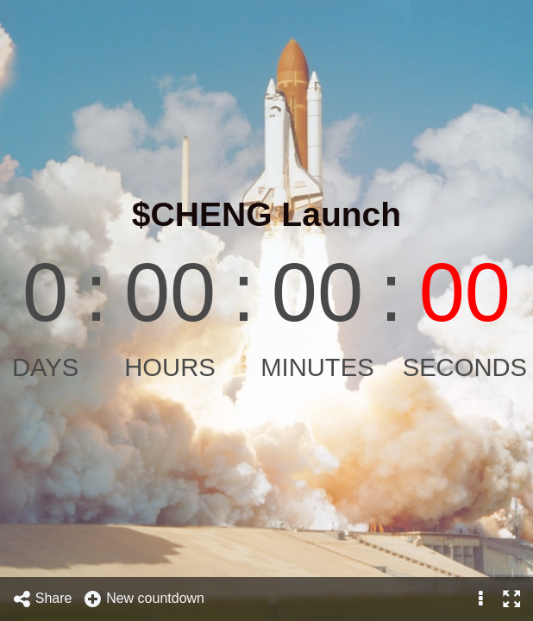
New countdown (143, 599)
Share (42, 599)
